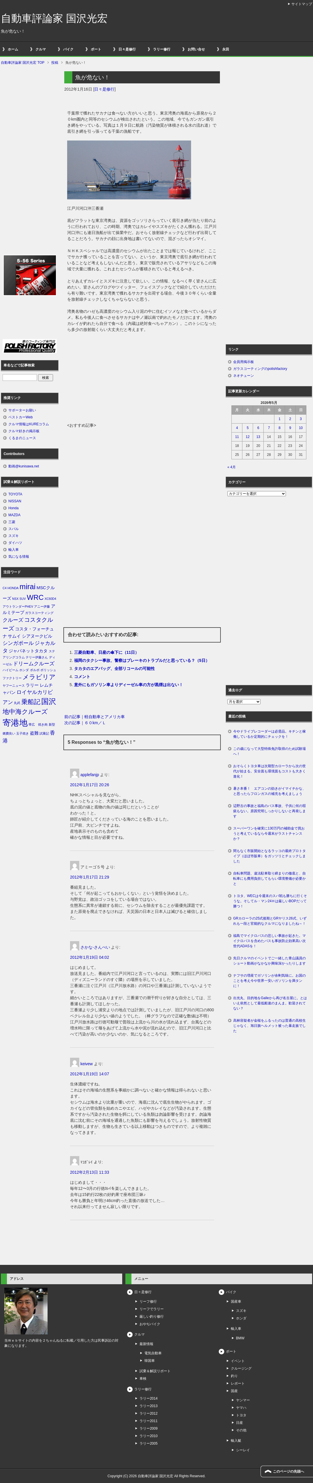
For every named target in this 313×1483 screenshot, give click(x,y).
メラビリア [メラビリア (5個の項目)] (39, 677)
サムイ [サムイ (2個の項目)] (14, 636)
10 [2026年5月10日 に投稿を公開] (301, 428)
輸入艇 (236, 1441)
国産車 (236, 1302)
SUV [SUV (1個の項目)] (23, 598)
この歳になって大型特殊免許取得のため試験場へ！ (269, 751)
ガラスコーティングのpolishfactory (260, 369)
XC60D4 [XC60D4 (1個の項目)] (50, 598)
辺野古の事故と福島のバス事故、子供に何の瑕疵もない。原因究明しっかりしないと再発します (269, 811)
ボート (96, 49)
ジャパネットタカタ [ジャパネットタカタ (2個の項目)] (28, 651)
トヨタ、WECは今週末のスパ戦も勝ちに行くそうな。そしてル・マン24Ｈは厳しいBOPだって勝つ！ (270, 901)
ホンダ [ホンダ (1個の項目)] (24, 670)
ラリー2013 (148, 1406)
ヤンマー (243, 1400)
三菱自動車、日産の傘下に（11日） (106, 652)
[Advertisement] (142, 379)
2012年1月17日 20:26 (89, 784)
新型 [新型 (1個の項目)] (52, 724)
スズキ (13, 536)
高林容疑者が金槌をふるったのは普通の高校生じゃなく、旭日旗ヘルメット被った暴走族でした (269, 1025)
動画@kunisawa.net (23, 466)
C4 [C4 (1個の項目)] (5, 588)
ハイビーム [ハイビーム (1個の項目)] (10, 670)
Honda (13, 508)
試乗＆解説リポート (155, 1371)
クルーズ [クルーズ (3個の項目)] (13, 620)
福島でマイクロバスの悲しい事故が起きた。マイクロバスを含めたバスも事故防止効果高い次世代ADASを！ (269, 941)
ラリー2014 (148, 1398)
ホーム (13, 49)
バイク (68, 49)
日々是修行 (127, 49)
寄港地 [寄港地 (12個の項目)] (15, 722)
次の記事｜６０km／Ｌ (85, 722)
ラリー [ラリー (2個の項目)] (32, 685)
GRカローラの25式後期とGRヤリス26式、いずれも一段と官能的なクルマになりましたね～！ (270, 921)
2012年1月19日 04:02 (89, 957)
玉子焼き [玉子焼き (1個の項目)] (22, 733)
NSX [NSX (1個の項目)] (15, 598)
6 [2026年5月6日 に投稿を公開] (258, 428)
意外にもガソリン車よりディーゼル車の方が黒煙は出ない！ (128, 684)
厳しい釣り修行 (151, 1317)
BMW (240, 1338)
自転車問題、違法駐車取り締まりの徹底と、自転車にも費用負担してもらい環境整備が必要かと (269, 878)
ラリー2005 (148, 1443)
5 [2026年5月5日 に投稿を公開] (248, 428)
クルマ (40, 49)
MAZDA (14, 515)
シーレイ (243, 1450)
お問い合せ (196, 49)
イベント (238, 1361)
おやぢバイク (149, 1324)
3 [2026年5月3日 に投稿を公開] (301, 419)
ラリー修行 (161, 49)
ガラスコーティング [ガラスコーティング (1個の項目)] (39, 613)
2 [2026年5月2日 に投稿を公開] (290, 419)
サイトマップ (301, 4)
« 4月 (231, 467)
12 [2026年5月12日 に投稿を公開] (248, 437)
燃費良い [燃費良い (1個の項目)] (9, 733)
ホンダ (241, 1318)
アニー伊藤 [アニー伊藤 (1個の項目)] (42, 606)
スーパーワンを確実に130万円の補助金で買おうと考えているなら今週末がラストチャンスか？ (269, 833)
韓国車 (149, 1361)
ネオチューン (243, 376)
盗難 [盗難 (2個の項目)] (34, 733)
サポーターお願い (22, 410)
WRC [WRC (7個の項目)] (35, 597)
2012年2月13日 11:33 (89, 1172)
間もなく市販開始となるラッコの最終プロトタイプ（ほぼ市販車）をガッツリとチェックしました (269, 856)
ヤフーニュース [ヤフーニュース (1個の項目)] (14, 685)
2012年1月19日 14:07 (89, 1074)
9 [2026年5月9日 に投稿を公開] (290, 428)
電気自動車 (153, 1353)
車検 (142, 1379)
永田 (225, 49)
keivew (86, 1063)
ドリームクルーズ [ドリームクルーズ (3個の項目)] (33, 663)
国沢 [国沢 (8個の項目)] (48, 701)
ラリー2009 (148, 1428)
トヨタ (241, 1415)
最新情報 (146, 1344)
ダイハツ (15, 543)
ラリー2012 (148, 1413)
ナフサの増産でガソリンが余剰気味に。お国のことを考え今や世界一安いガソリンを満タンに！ (269, 980)
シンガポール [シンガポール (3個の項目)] (18, 643)
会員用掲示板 (243, 362)
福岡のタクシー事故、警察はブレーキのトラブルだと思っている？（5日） (142, 660)
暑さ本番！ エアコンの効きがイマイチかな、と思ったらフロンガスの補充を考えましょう (269, 791)
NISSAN (14, 501)
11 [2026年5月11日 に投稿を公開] (237, 437)
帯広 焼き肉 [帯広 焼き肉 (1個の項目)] (38, 724)
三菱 (11, 522)
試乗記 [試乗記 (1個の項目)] (44, 733)
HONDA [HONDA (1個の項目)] (12, 588)
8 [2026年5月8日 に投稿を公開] (280, 428)
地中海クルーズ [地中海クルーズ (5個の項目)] (25, 711)
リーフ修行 (148, 1302)
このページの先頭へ (288, 1471)
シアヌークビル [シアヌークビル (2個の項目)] (37, 636)
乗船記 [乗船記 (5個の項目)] (30, 701)
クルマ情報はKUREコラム (28, 424)
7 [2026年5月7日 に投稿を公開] (269, 428)
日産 (239, 1423)
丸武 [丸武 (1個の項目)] (17, 703)
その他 (241, 1430)
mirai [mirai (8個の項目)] (28, 587)
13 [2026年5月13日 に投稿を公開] (258, 437)
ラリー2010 (148, 1436)
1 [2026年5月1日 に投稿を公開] (280, 419)
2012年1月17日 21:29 (89, 877)
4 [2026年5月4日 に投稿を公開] (237, 428)
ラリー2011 (148, 1421)
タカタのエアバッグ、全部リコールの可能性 (114, 668)
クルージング (241, 1368)
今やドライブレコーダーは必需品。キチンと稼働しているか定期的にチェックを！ (269, 734)
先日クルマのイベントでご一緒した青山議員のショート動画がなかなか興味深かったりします (269, 960)
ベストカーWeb (20, 417)
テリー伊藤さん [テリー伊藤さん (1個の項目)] (37, 657)
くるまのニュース (22, 438)
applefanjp (89, 774)
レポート (238, 1383)
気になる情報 (18, 557)
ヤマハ (241, 1408)
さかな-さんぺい (95, 947)
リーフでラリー (151, 1309)
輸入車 (13, 550)
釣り (234, 1376)
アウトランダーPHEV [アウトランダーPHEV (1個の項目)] (18, 606)
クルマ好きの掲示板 (23, 431)
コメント (82, 676)
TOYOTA (15, 494)
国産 (234, 1391)
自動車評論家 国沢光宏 (54, 18)
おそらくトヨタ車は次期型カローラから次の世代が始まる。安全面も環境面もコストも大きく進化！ (269, 771)
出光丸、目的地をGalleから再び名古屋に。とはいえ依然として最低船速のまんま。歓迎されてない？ (270, 1003)
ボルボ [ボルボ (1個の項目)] (34, 670)
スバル (13, 529)
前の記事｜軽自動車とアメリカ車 (94, 716)
